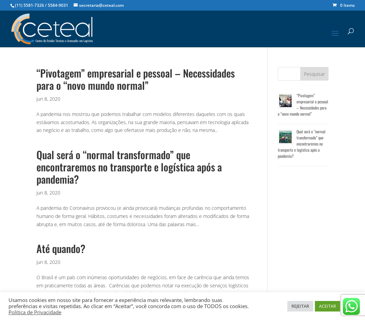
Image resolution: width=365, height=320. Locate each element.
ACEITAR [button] (327, 306)
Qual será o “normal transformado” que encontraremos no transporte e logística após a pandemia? (129, 167)
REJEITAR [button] (300, 306)
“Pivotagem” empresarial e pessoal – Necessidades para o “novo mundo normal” (135, 79)
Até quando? (60, 248)
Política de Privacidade (35, 312)
